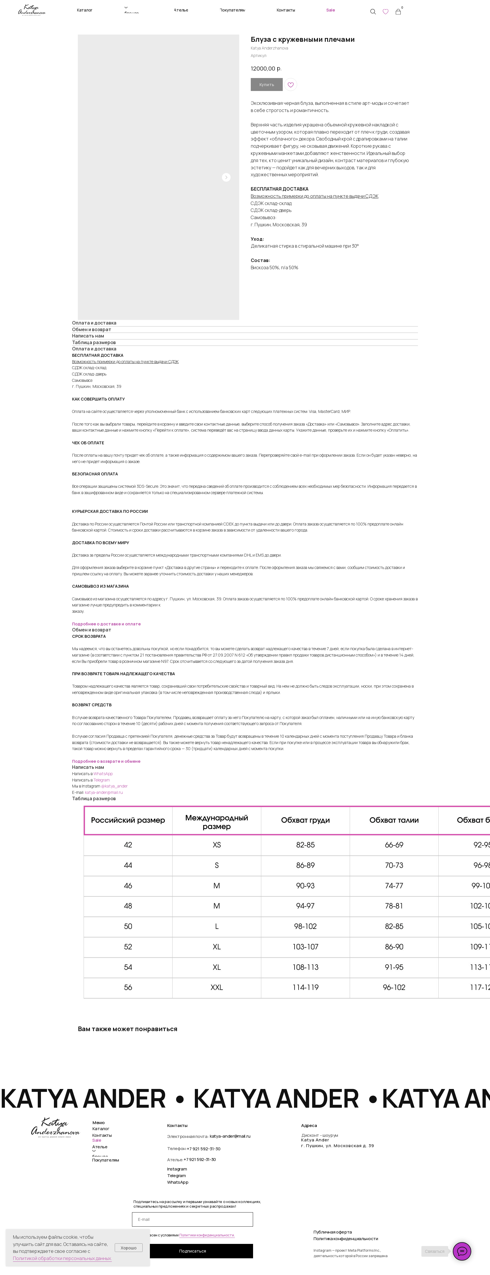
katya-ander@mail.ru (104, 792)
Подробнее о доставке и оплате (106, 624)
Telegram (101, 780)
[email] (192, 1219)
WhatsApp (103, 773)
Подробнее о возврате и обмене (106, 761)
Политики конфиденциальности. (207, 1235)
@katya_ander (114, 786)
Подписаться (192, 1251)
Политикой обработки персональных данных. (62, 1258)
